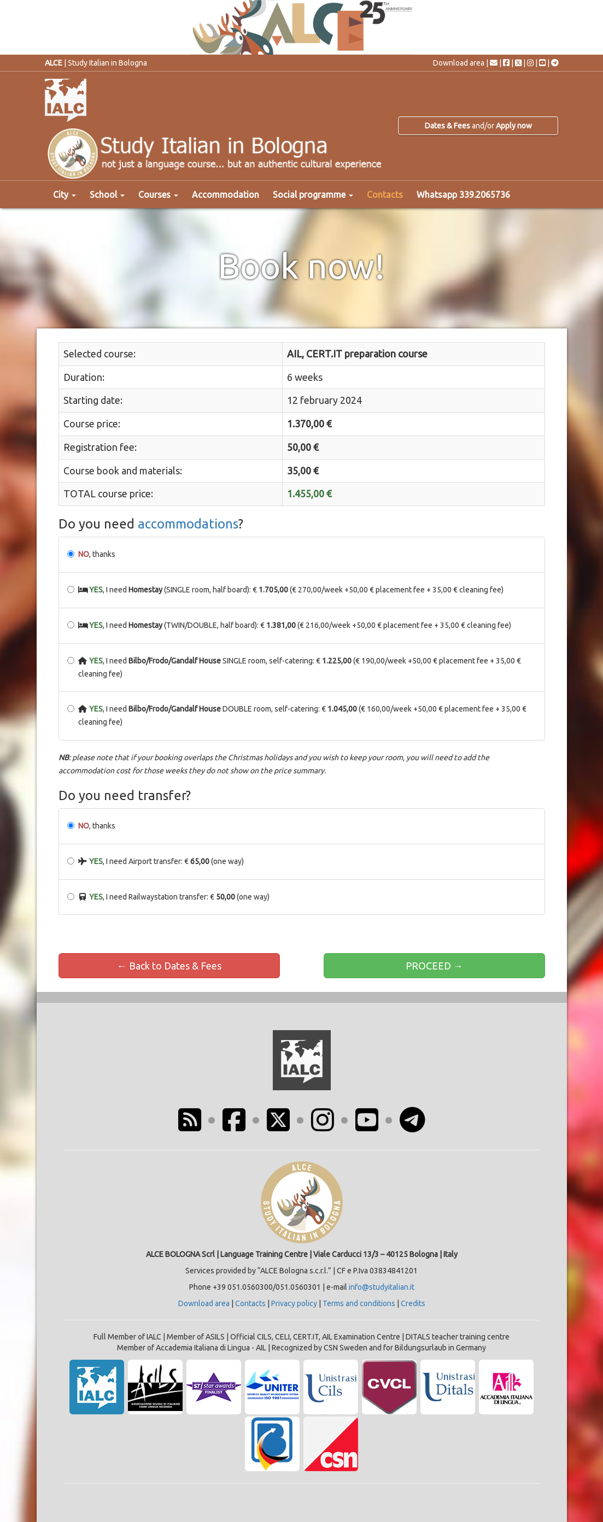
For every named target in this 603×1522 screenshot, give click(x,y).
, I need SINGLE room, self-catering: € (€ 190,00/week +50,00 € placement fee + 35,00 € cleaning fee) (294, 667)
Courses (158, 194)
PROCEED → (434, 965)
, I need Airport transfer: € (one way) (155, 861)
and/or (478, 125)
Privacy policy (294, 1303)
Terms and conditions (359, 1303)
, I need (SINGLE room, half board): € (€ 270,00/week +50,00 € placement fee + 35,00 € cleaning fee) (285, 589)
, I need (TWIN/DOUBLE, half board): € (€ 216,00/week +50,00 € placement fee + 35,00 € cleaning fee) (289, 625)
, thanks (91, 554)
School (107, 194)
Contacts (385, 194)
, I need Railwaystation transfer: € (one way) (168, 896)
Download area (458, 62)
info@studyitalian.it (381, 1287)
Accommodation (225, 194)
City (64, 194)
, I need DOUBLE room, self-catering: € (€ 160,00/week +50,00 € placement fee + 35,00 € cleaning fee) (297, 715)
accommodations (188, 523)
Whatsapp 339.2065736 (463, 194)
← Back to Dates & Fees (169, 965)
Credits (413, 1303)
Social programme (313, 194)
